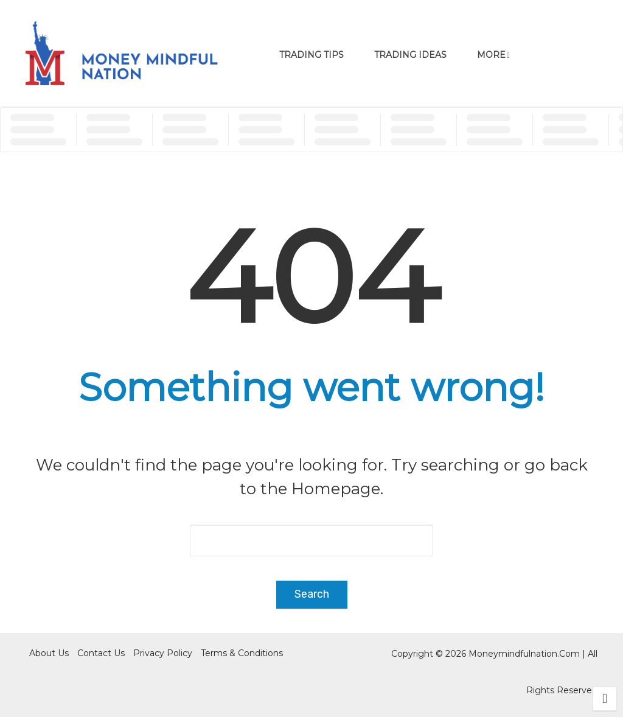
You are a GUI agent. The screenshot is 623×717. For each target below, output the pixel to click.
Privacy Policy (162, 653)
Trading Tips (311, 54)
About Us (49, 653)
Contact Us (101, 653)
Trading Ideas (410, 54)
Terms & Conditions (242, 653)
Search (311, 594)
